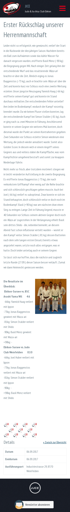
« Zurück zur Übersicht (54, 442)
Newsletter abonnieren (33, 504)
